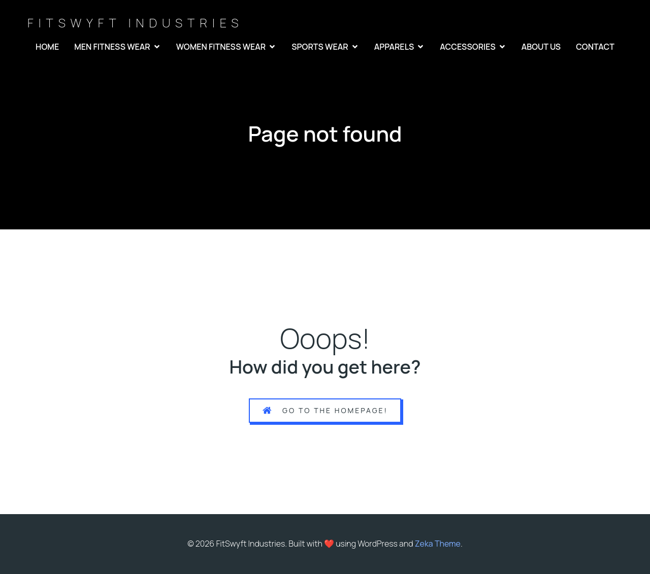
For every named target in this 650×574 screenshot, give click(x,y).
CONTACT (595, 46)
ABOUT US (541, 46)
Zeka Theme (438, 543)
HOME (47, 46)
